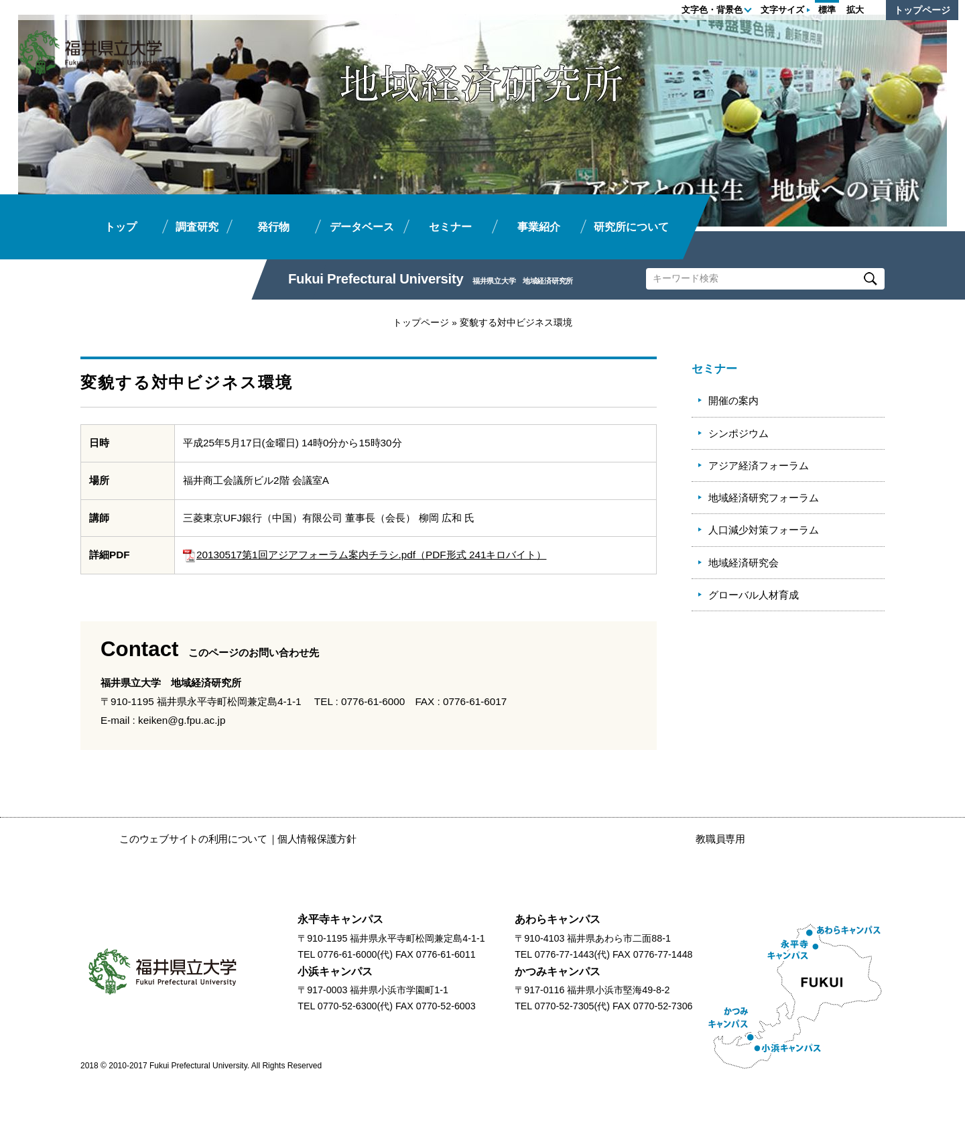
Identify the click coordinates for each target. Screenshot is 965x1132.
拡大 (855, 10)
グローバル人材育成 (753, 595)
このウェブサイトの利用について (193, 838)
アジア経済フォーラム (758, 465)
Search (870, 279)
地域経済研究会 (743, 562)
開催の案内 (733, 400)
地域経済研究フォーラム (763, 497)
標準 (827, 10)
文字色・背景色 (712, 10)
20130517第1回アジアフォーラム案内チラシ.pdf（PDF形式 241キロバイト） (364, 554)
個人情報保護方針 (317, 838)
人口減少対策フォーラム (763, 530)
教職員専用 (720, 838)
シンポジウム (738, 433)
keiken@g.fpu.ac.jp (181, 720)
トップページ (922, 10)
